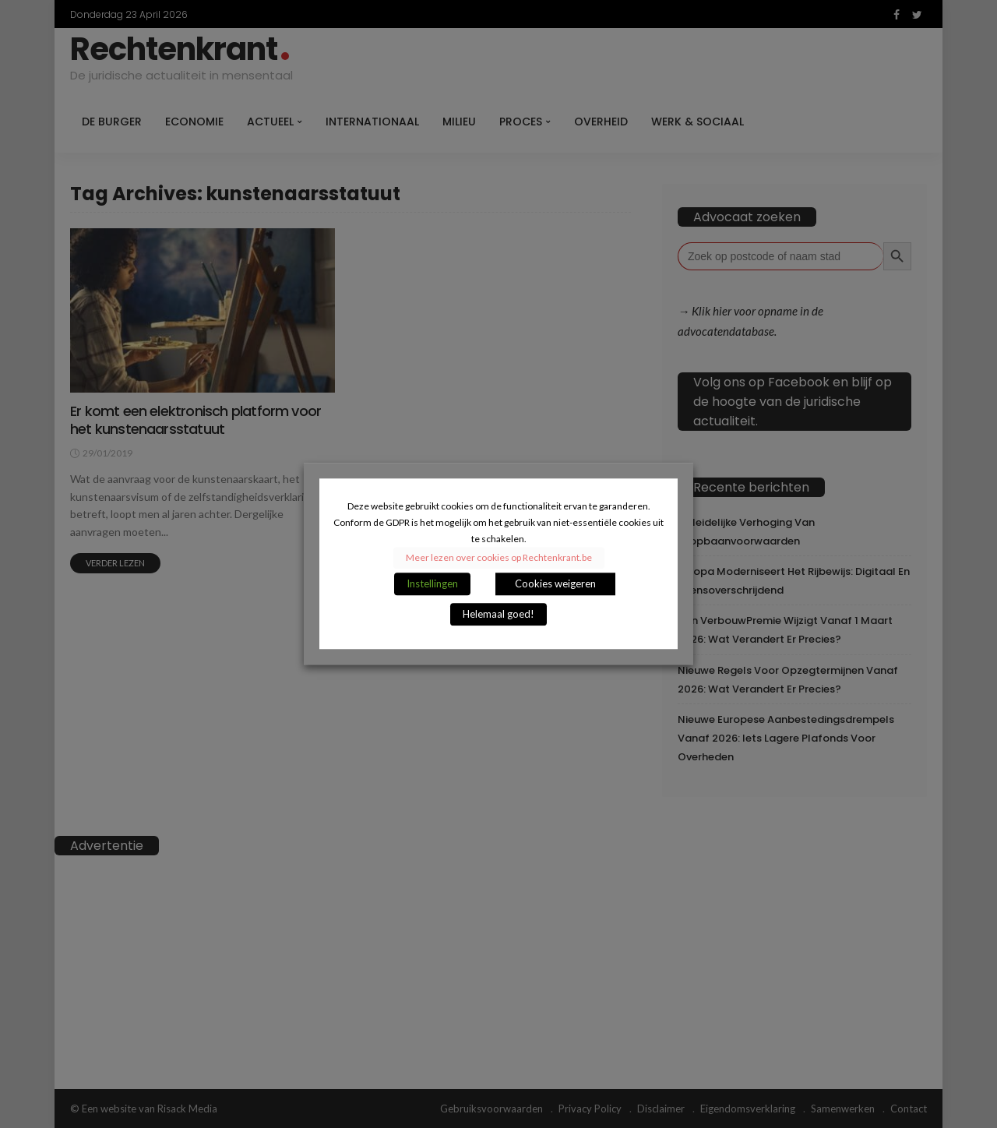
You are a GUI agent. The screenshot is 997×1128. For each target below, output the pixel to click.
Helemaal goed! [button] (498, 614)
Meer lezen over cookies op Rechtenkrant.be (499, 558)
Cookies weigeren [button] (555, 584)
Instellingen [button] (432, 584)
